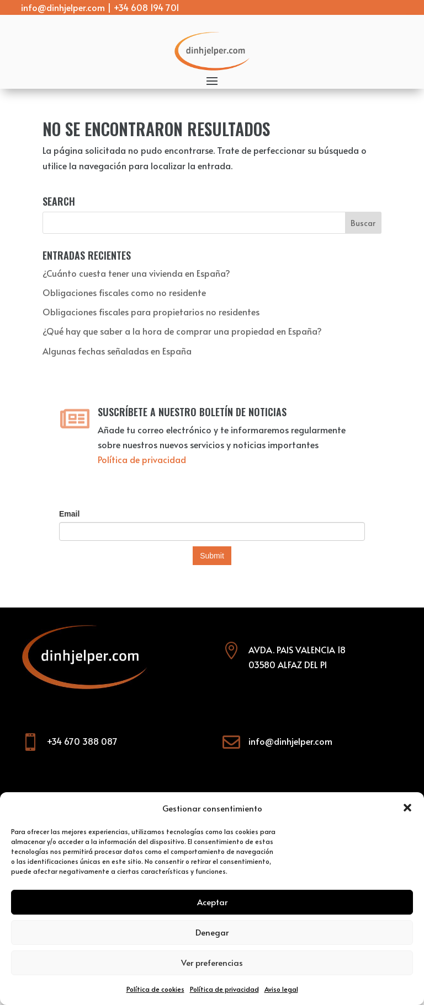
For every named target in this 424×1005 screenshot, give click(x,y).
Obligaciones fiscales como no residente (124, 292)
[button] (407, 807)
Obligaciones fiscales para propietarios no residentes (151, 311)
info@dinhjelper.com (63, 7)
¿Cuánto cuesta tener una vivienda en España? (136, 273)
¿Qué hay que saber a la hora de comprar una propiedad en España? (182, 331)
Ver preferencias (212, 962)
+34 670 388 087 (82, 741)
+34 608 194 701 (146, 7)
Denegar (212, 932)
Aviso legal (281, 989)
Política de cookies (155, 989)
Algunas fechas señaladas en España (117, 351)
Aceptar (212, 901)
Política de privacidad (224, 989)
